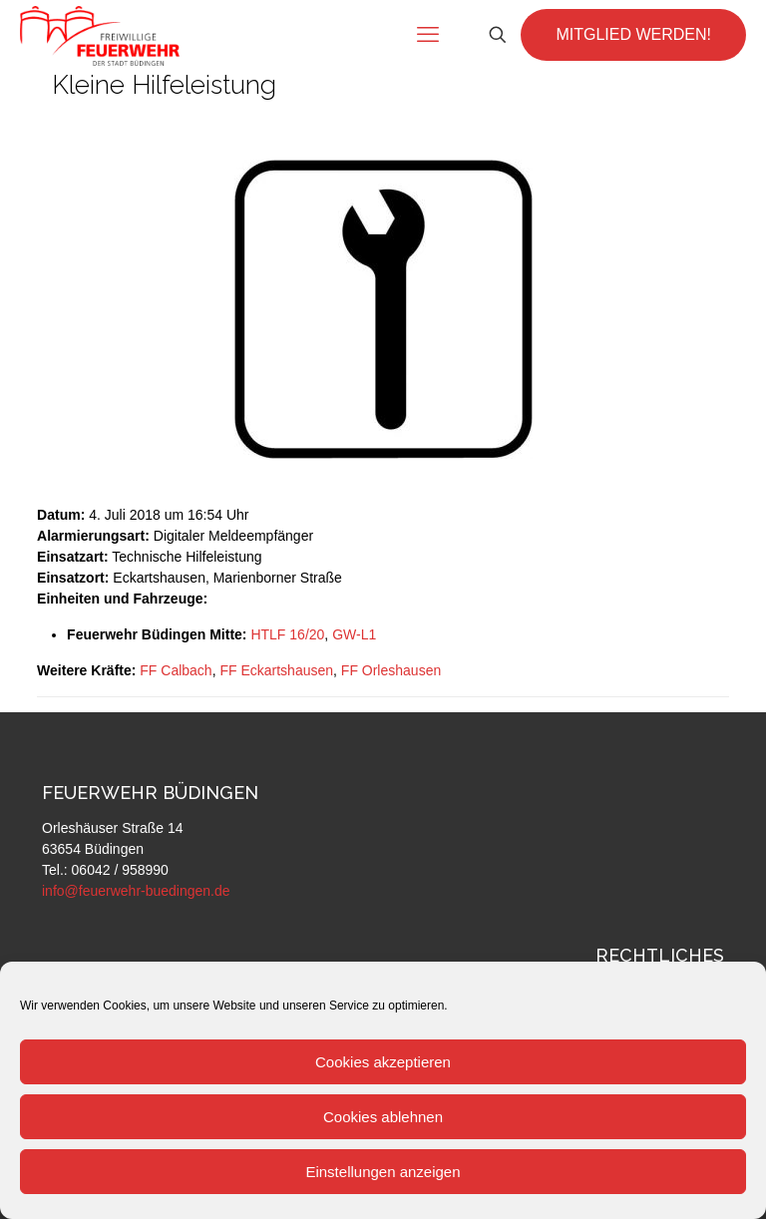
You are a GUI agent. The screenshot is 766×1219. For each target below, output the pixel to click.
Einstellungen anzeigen (382, 1171)
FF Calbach (175, 670)
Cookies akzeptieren (383, 1061)
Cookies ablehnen (383, 1116)
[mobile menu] (428, 35)
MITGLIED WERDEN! (633, 34)
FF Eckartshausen (276, 670)
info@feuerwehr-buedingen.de (136, 891)
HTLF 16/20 (287, 634)
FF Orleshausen (391, 670)
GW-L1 (354, 634)
